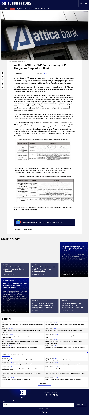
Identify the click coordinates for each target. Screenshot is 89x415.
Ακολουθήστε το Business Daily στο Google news (39, 222)
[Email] (38, 405)
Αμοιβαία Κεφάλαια (27, 229)
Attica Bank (17, 229)
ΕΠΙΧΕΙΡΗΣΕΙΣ (29, 73)
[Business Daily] (23, 394)
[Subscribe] (80, 404)
